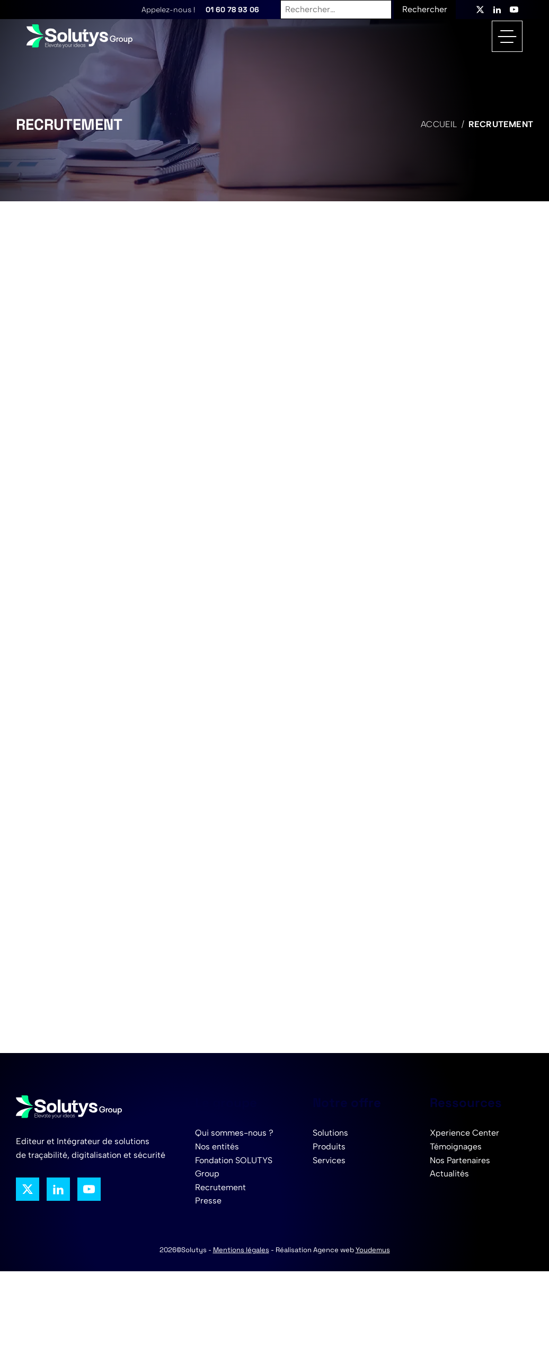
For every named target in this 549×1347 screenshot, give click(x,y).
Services (329, 1160)
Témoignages (456, 1146)
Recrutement (220, 1187)
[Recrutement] (272, 625)
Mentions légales (241, 1249)
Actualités (449, 1173)
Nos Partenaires (460, 1160)
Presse (208, 1201)
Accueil (439, 124)
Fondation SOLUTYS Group (233, 1167)
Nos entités (217, 1146)
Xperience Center (464, 1133)
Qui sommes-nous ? (234, 1133)
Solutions (330, 1133)
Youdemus (373, 1249)
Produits (329, 1146)
